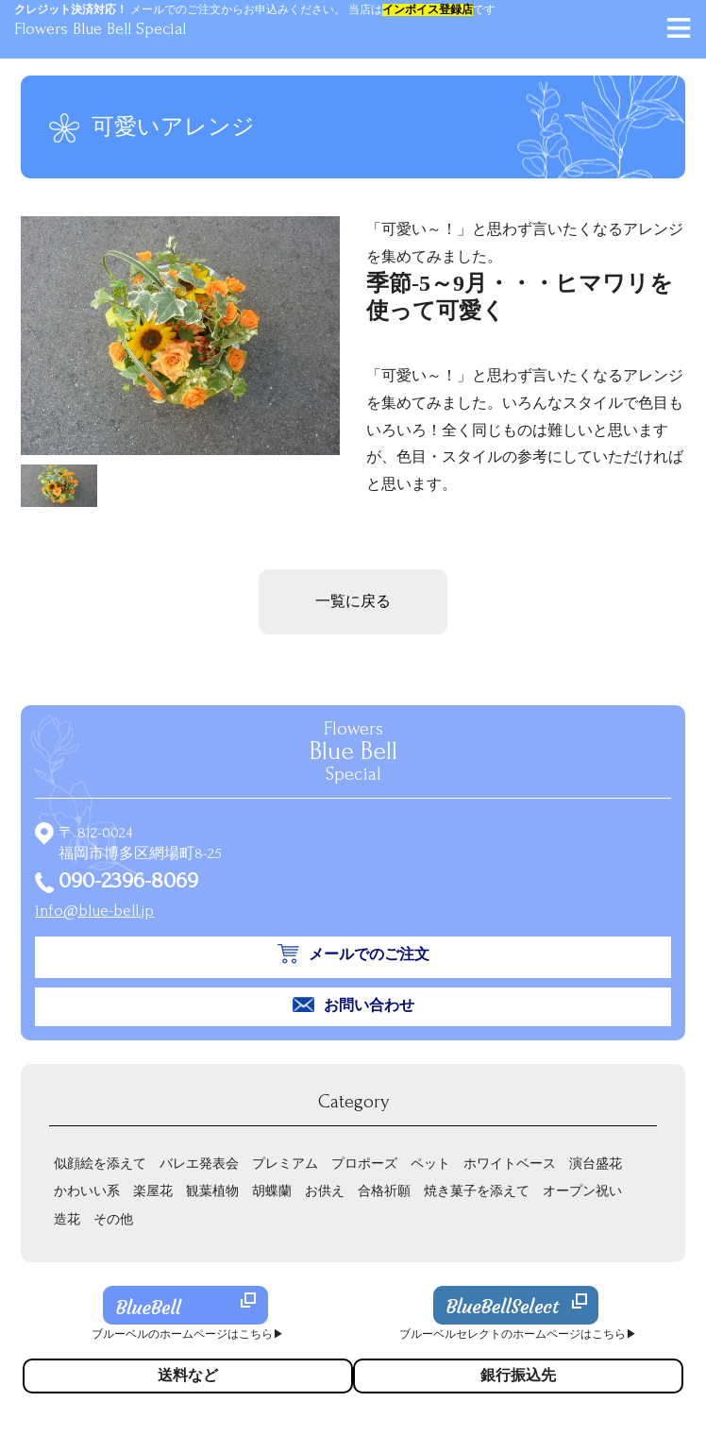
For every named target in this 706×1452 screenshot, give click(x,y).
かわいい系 (87, 1191)
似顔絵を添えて (100, 1164)
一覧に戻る (353, 601)
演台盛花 (595, 1164)
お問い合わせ (369, 1005)
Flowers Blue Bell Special (100, 29)
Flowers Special (353, 751)
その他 (113, 1219)
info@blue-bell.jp (94, 911)
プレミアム (285, 1164)
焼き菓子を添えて (477, 1191)
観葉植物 (212, 1191)
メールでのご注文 (369, 954)
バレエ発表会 (199, 1164)
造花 (67, 1219)
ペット (430, 1164)
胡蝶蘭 (272, 1191)
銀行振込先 (518, 1375)
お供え (325, 1191)
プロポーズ (364, 1164)
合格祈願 (384, 1191)
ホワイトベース (509, 1164)
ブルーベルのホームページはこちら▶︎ (188, 1334)
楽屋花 (153, 1191)
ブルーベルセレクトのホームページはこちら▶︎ (518, 1334)
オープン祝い (582, 1191)
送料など (188, 1375)
